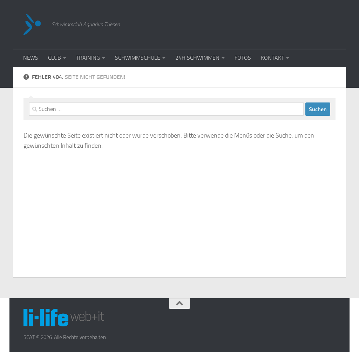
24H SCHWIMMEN (197, 57)
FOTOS (243, 57)
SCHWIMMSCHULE (137, 57)
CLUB (54, 57)
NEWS (30, 57)
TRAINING (88, 57)
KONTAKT (272, 57)
